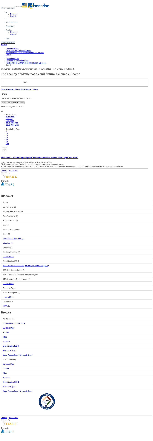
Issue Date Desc (12, 125)
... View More (8, 257)
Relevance (10, 117)
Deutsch (13, 14)
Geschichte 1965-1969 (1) (13, 239)
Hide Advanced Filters (29, 89)
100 (7, 144)
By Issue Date (8, 328)
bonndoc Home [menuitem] (12, 49)
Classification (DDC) (11, 346)
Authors (6, 332)
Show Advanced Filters (10, 89)
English (13, 16)
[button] (6, 12)
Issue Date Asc (12, 123)
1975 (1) (6, 306)
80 (7, 142)
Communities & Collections (14, 323)
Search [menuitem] (8, 55)
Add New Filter (13, 102)
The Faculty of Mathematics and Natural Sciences (26, 63)
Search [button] (4, 45)
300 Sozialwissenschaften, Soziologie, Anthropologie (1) (26, 266)
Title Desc (10, 121)
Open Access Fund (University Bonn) (18, 355)
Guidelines (10, 26)
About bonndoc (12, 22)
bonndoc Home (13, 59)
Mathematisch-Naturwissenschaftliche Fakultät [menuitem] (25, 53)
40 (7, 137)
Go (25, 82)
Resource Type (9, 350)
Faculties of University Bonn (17, 61)
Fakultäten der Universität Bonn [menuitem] (18, 51)
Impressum (13, 170)
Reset (4, 102)
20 (7, 135)
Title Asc (9, 119)
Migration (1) (8, 243)
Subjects (6, 341)
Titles (5, 337)
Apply (21, 102)
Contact (4, 170)
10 (7, 133)
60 (7, 139)
